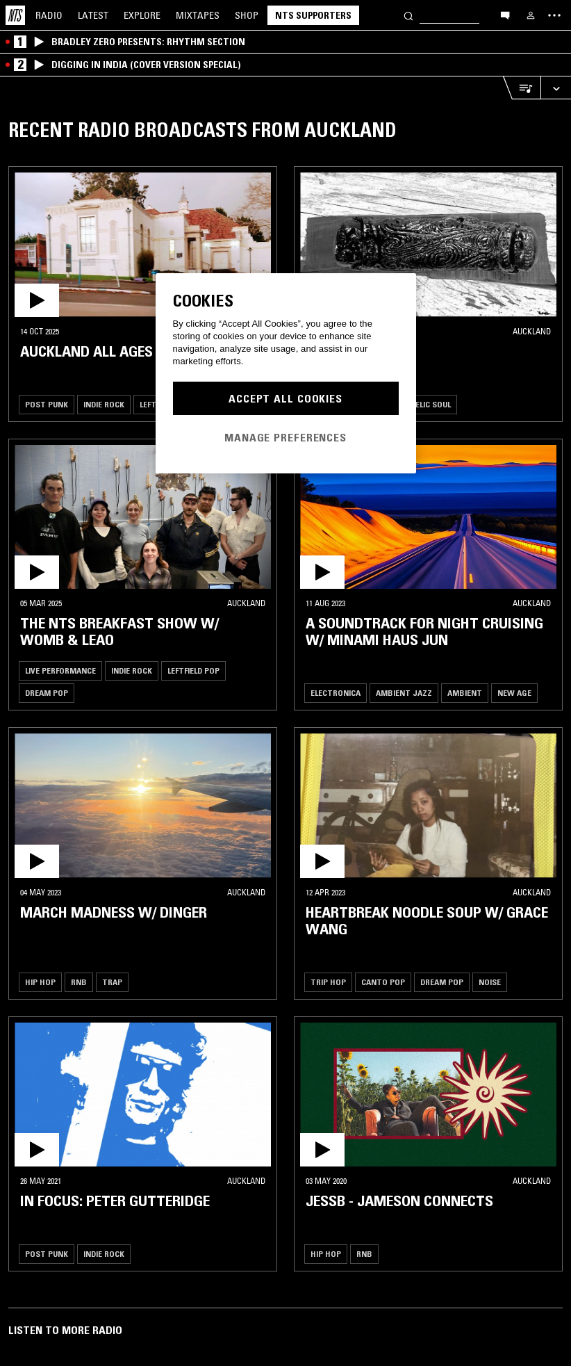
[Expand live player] (555, 87)
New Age (514, 693)
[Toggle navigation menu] (554, 15)
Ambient (464, 693)
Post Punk (46, 404)
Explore (142, 15)
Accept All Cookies (285, 398)
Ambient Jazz (404, 693)
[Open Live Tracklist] (521, 87)
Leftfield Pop (193, 670)
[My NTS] (531, 15)
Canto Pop (383, 982)
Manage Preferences (285, 437)
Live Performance (60, 670)
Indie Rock (103, 404)
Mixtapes (198, 15)
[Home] (15, 15)
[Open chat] (505, 15)
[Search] (408, 15)
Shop (246, 15)
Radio (49, 15)
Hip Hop (40, 982)
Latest (93, 15)
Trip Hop (328, 982)
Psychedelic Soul (416, 404)
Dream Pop (46, 693)
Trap (112, 982)
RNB (79, 982)
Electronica (336, 693)
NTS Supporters (313, 15)
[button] (143, 244)
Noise (490, 982)
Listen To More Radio (65, 1330)
